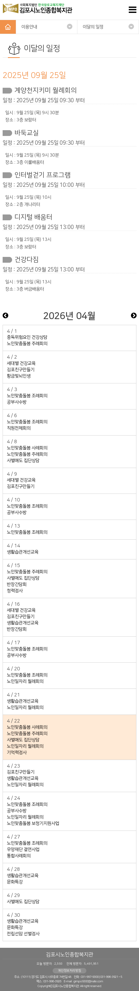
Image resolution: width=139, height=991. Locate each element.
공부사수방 (17, 402)
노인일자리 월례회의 (25, 681)
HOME (8, 27)
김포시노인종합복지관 (69, 955)
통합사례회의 (19, 855)
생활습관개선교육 (22, 552)
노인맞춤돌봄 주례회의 (27, 343)
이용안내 (47, 26)
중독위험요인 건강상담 (27, 337)
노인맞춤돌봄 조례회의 (27, 395)
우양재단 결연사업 (23, 849)
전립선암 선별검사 (23, 933)
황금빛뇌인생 (19, 376)
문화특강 (15, 882)
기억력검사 (17, 752)
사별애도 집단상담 (23, 460)
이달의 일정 (108, 26)
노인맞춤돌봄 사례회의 (27, 448)
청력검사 (15, 590)
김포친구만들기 (20, 369)
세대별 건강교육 (21, 363)
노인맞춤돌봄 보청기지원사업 (33, 823)
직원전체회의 (19, 428)
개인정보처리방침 (69, 970)
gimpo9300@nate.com (88, 981)
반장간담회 (17, 584)
